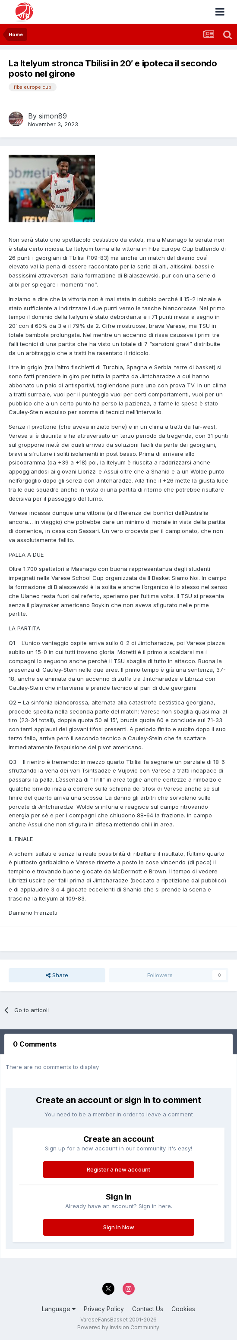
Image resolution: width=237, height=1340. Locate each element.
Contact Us (147, 1308)
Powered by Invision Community (118, 1327)
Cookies (183, 1308)
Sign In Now (118, 1227)
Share (57, 975)
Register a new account (118, 1169)
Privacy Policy (104, 1308)
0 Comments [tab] (35, 1044)
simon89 (53, 116)
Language (59, 1308)
